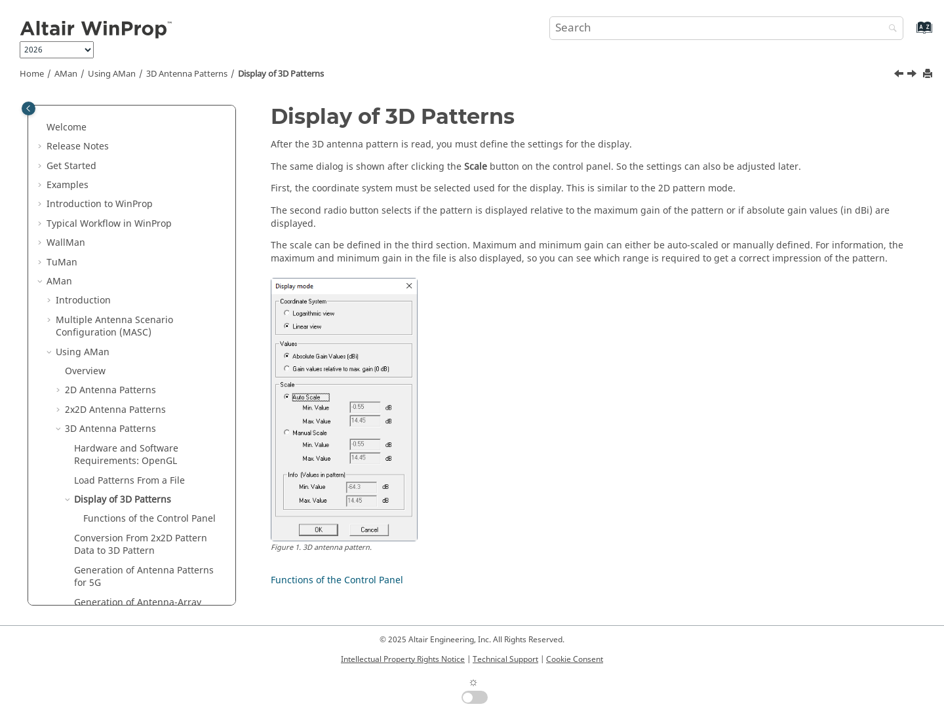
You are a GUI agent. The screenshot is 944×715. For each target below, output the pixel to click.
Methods (66, 523)
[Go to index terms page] (910, 34)
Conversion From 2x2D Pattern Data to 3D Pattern (140, 356)
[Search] (889, 29)
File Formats (91, 465)
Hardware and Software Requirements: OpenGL (126, 266)
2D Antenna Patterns (110, 201)
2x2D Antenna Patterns (115, 221)
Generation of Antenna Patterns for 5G (144, 388)
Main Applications (86, 542)
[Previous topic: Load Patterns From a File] (900, 75)
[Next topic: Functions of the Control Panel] (913, 75)
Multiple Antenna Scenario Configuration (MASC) (114, 138)
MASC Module (96, 446)
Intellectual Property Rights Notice (403, 659)
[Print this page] (929, 74)
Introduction (83, 112)
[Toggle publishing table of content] (28, 108)
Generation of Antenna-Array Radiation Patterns (137, 420)
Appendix (67, 580)
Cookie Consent (574, 659)
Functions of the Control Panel (149, 330)
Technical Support (505, 659)
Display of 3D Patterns (281, 74)
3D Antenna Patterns (186, 74)
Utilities (83, 561)
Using (112, 74)
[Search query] (726, 28)
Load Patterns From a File (129, 292)
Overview (85, 182)
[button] (50, 112)
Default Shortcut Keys (103, 485)
